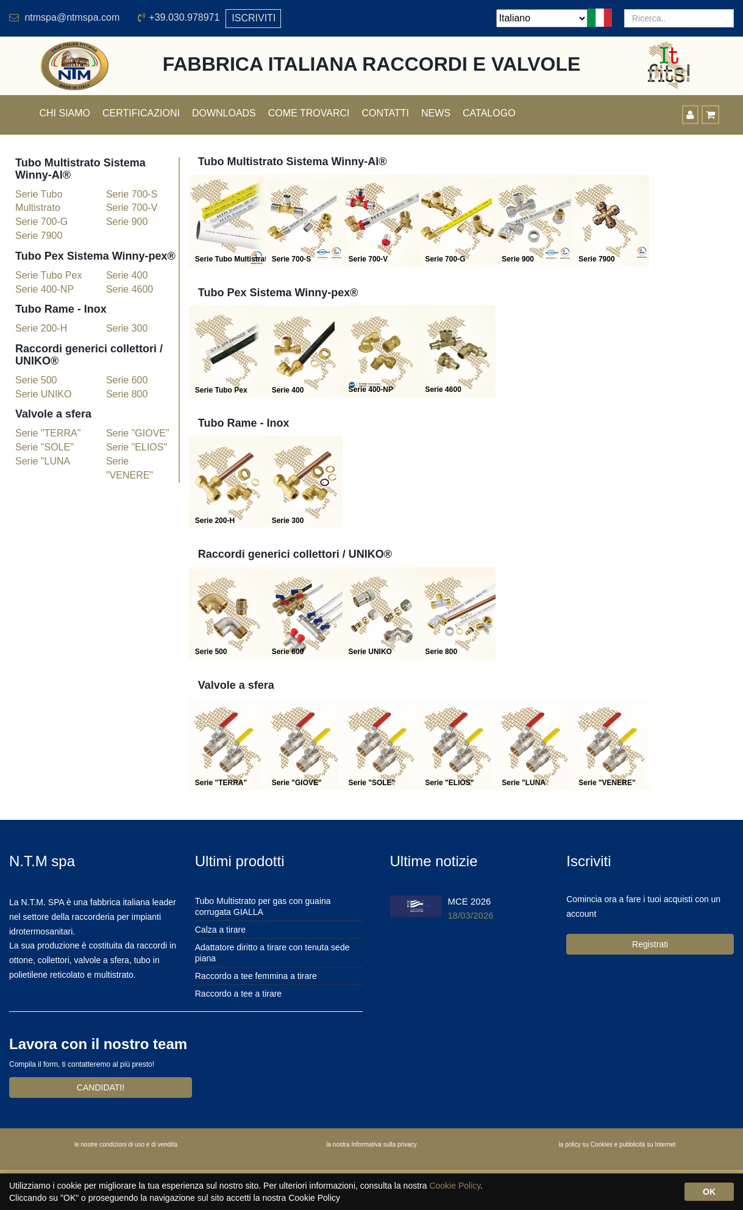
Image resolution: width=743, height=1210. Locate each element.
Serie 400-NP (44, 289)
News (435, 113)
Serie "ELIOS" (136, 447)
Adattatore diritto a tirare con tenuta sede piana (272, 952)
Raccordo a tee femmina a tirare (256, 976)
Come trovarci (309, 113)
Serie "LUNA (42, 461)
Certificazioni (141, 113)
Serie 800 (127, 394)
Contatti (385, 113)
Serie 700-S (132, 194)
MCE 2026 (469, 901)
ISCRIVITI (254, 18)
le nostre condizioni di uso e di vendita (125, 1144)
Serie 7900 (38, 235)
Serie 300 (127, 328)
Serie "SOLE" (44, 447)
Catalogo (489, 113)
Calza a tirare (220, 929)
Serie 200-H (41, 328)
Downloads (224, 113)
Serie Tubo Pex (48, 275)
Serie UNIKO (43, 394)
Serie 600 (127, 380)
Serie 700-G (41, 221)
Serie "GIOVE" (137, 433)
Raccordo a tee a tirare (238, 993)
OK (709, 1192)
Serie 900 (127, 221)
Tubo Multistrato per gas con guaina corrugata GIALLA (263, 906)
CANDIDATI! (100, 1087)
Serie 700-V (132, 207)
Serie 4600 (129, 289)
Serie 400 (127, 275)
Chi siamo (65, 113)
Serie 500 (36, 380)
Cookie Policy (454, 1185)
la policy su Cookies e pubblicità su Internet (617, 1144)
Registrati (650, 944)
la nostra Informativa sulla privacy (371, 1144)
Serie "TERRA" (47, 433)
